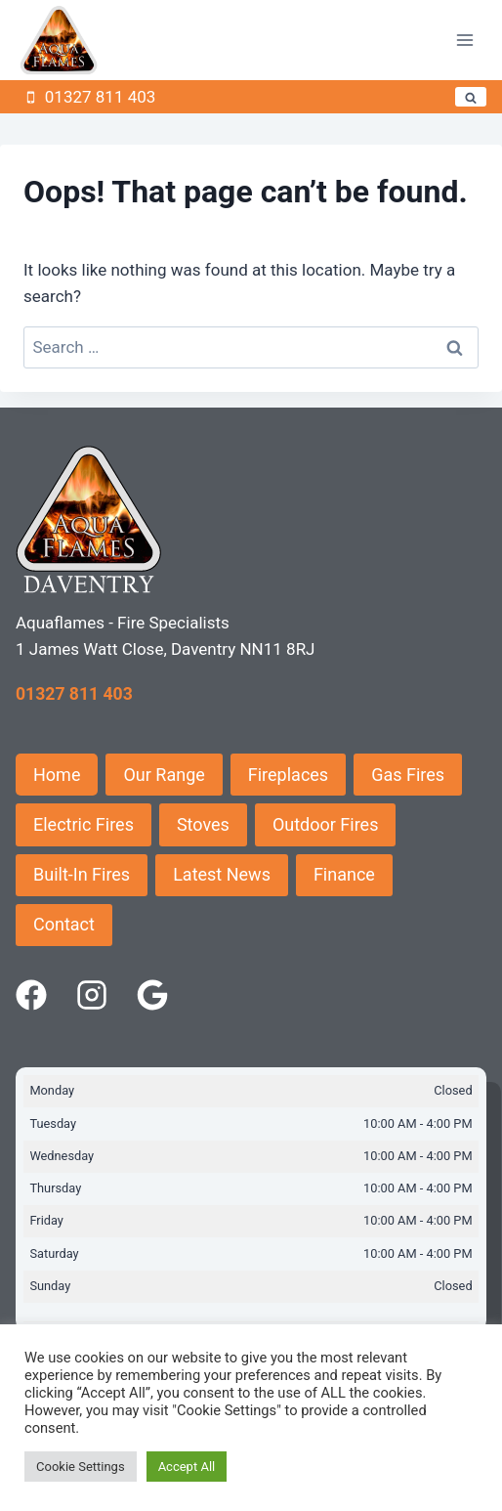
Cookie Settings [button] (80, 1466)
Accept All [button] (187, 1466)
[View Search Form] (470, 97)
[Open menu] (464, 40)
